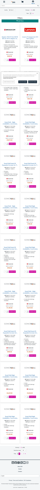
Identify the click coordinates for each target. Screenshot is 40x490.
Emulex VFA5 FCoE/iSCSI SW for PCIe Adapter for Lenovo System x (10, 38)
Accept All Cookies (32, 81)
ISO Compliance (27, 480)
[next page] (33, 13)
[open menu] (4, 1)
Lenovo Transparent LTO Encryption (30, 37)
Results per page (17, 450)
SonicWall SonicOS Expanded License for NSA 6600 (30, 332)
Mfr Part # (11, 10)
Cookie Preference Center (9, 81)
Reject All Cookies (22, 81)
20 (23, 450)
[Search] (38, 6)
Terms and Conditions (18, 480)
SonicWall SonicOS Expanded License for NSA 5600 (10, 332)
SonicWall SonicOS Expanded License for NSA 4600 (10, 248)
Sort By (6, 10)
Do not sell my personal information (9, 77)
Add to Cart (12, 59)
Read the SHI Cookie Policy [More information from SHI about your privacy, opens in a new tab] (8, 78)
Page (28, 13)
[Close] (37, 73)
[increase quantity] (8, 59)
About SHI (20, 466)
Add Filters (20, 21)
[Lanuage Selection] (20, 476)
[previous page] (30, 13)
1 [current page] (31, 13)
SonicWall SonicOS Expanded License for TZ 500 (10, 165)
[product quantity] (5, 60)
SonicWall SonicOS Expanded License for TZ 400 (30, 165)
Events (20, 469)
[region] (20, 78)
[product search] (20, 6)
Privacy (10, 480)
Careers (20, 471)
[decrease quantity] (8, 60)
